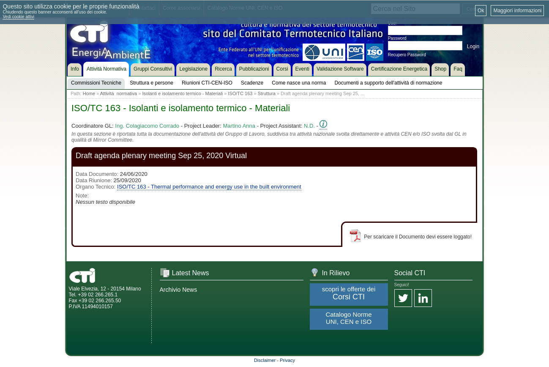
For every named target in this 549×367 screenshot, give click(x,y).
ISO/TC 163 (240, 93)
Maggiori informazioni (517, 11)
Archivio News (178, 289)
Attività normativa (118, 93)
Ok (481, 11)
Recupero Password (407, 54)
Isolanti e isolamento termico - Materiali (182, 93)
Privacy (287, 360)
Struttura (267, 93)
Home (89, 93)
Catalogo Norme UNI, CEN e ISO (348, 318)
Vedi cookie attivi (18, 16)
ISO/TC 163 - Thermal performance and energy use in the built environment (209, 187)
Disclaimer (265, 360)
